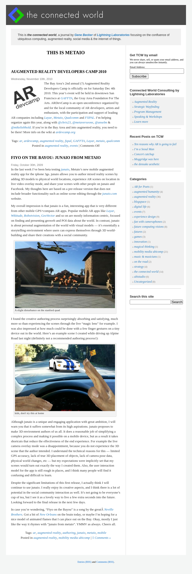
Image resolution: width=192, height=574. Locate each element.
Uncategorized (143, 281)
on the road (141, 261)
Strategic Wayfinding (147, 106)
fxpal (68, 141)
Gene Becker (83, 35)
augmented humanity (146, 191)
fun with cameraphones (148, 221)
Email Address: (137, 67)
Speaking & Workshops (148, 116)
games (138, 236)
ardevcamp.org (65, 132)
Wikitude (16, 215)
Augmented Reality (145, 101)
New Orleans (48, 514)
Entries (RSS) (84, 562)
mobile (102, 533)
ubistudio (140, 276)
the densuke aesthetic (147, 164)
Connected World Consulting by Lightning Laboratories (154, 92)
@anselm (101, 122)
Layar (48, 117)
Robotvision (32, 215)
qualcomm (113, 141)
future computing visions (149, 226)
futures (138, 231)
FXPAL (89, 117)
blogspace (140, 201)
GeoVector (48, 215)
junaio (65, 169)
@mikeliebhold (21, 127)
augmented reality (51, 141)
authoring (68, 533)
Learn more (141, 121)
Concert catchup (144, 154)
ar (21, 141)
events (74, 145)
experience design (145, 216)
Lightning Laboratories (113, 35)
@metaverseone (82, 122)
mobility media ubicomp (74, 538)
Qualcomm (71, 117)
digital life (140, 206)
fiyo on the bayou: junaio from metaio (56, 157)
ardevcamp (31, 141)
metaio (100, 141)
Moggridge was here (146, 159)
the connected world (146, 271)
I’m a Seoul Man (144, 149)
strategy (139, 266)
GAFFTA (66, 98)
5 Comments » (101, 538)
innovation (140, 241)
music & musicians (145, 256)
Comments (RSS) (105, 562)
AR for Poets (142, 186)
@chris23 (64, 122)
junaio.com (109, 193)
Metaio (58, 117)
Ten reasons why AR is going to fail (155, 144)
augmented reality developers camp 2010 (58, 71)
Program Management (148, 111)
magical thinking (144, 246)
